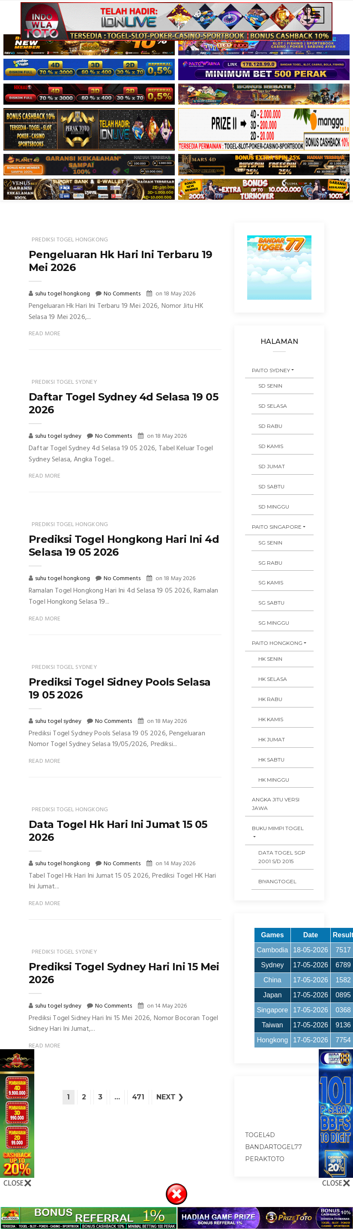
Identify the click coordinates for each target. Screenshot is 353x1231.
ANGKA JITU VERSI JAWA (275, 803)
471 (138, 1097)
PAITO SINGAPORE (277, 527)
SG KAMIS (270, 582)
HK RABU (270, 699)
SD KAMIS (270, 446)
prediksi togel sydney (64, 382)
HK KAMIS (270, 719)
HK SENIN (270, 659)
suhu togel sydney (59, 436)
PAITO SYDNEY (271, 370)
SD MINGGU (273, 506)
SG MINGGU (273, 623)
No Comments (122, 294)
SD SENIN (270, 385)
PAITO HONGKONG (277, 643)
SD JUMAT (271, 466)
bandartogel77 (273, 1147)
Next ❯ (169, 1097)
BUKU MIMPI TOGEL (278, 828)
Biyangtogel (277, 881)
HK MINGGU (273, 780)
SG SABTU (271, 602)
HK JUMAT (271, 739)
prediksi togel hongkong (70, 240)
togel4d (260, 1135)
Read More (45, 334)
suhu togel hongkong (63, 294)
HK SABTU (271, 759)
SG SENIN (270, 542)
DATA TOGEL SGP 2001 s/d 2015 (281, 856)
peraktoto (264, 1159)
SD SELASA (272, 406)
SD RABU (270, 426)
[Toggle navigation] (315, 15)
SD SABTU (271, 486)
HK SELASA (272, 679)
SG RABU (270, 563)
